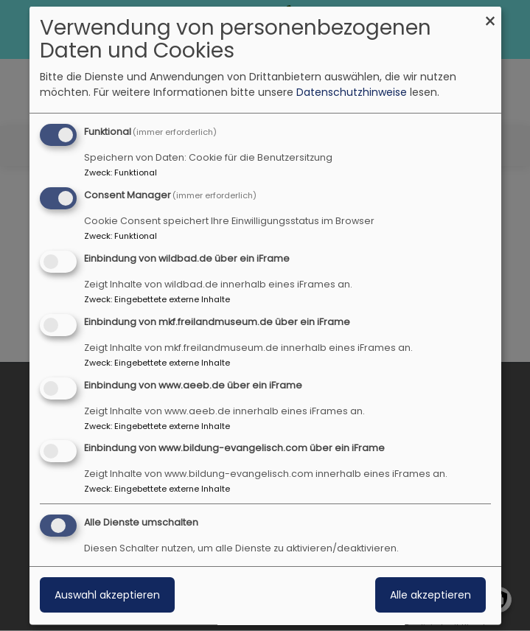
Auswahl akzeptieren (107, 595)
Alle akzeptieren (430, 595)
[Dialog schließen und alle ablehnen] (490, 16)
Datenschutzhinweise (351, 92)
